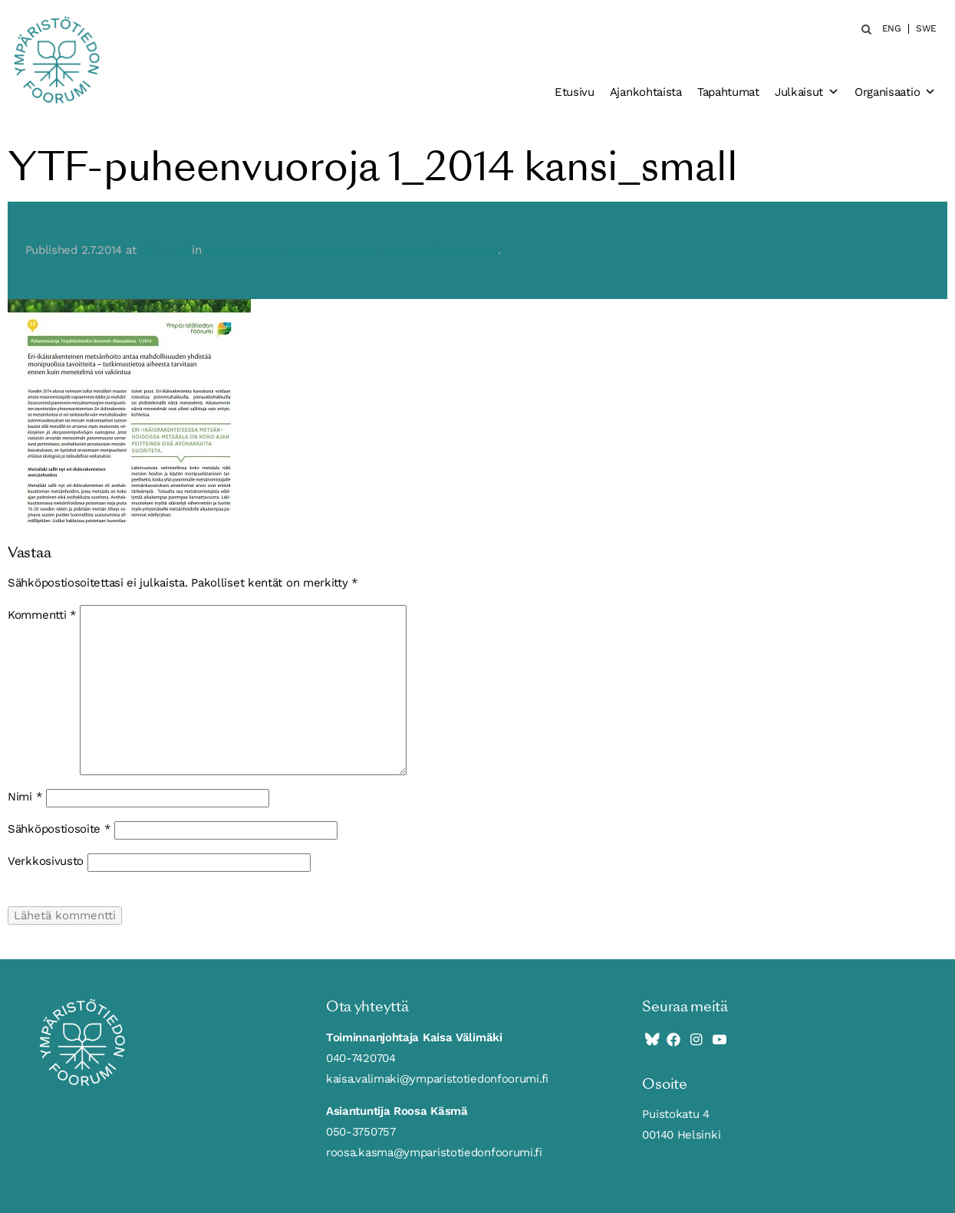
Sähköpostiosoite (59, 829)
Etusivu (574, 92)
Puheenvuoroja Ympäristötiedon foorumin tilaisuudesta (351, 250)
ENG (891, 29)
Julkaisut (807, 92)
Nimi (25, 797)
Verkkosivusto (46, 861)
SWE (926, 29)
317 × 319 (164, 250)
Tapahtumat (728, 92)
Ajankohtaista (646, 92)
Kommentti (42, 615)
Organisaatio (895, 92)
